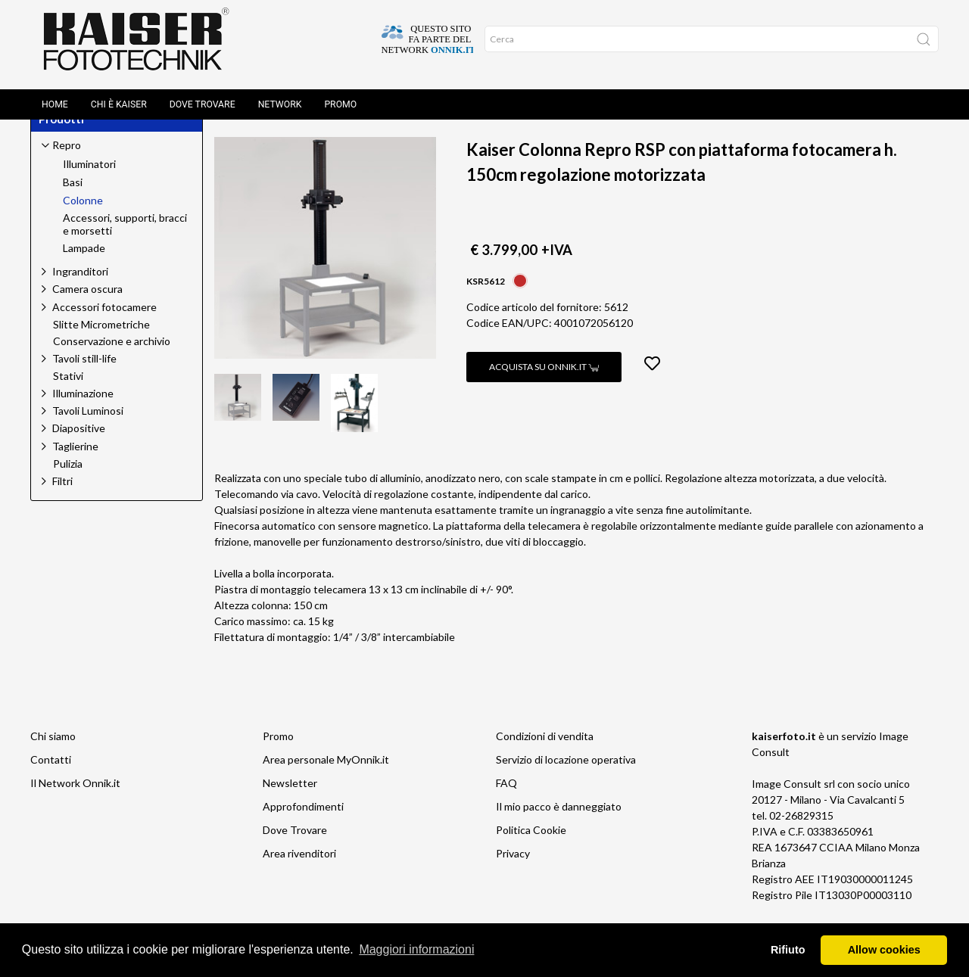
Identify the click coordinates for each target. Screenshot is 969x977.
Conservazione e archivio (111, 359)
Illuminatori (89, 182)
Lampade (84, 266)
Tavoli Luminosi (87, 428)
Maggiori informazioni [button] (416, 949)
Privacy (513, 870)
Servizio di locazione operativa (566, 776)
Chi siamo (53, 753)
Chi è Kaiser (119, 93)
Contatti (50, 776)
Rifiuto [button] (788, 950)
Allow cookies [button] (884, 950)
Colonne (359, 131)
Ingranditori (80, 288)
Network (280, 93)
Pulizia (68, 481)
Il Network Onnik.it (75, 800)
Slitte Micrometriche (101, 342)
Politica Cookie (531, 847)
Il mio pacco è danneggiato (559, 823)
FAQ (506, 800)
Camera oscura (87, 306)
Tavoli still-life (84, 375)
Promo (340, 93)
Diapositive (78, 445)
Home (55, 93)
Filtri (62, 498)
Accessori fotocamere (104, 324)
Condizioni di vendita (545, 753)
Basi (73, 200)
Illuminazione (83, 410)
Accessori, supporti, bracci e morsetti (125, 241)
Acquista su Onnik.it (544, 384)
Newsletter (290, 800)
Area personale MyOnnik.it (326, 776)
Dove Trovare (202, 93)
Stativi (68, 393)
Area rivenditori (299, 870)
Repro (290, 131)
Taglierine (75, 463)
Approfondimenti (303, 823)
